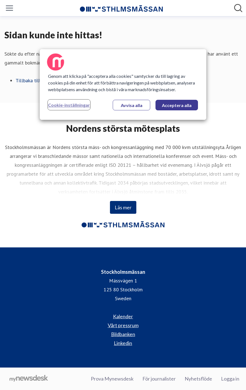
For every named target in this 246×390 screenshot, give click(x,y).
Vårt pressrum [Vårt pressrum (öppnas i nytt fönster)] (123, 325)
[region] (123, 84)
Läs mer (123, 207)
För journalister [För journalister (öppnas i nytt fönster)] (159, 379)
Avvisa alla (131, 105)
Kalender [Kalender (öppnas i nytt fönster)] (123, 316)
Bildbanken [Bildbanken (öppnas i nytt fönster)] (123, 334)
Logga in (230, 379)
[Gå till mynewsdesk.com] (29, 378)
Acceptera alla (177, 105)
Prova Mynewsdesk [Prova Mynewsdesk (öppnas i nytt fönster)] (112, 379)
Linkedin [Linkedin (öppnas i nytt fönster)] (123, 343)
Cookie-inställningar (69, 105)
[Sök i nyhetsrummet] (238, 8)
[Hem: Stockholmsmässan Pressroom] (121, 8)
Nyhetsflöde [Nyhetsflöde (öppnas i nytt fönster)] (198, 379)
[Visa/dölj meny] (9, 8)
